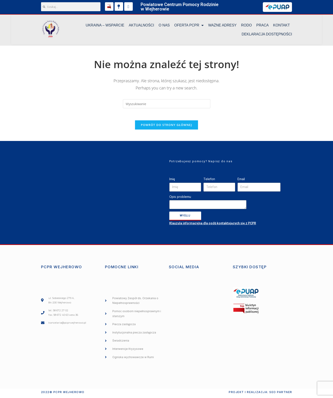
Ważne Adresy (222, 26)
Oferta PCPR (189, 26)
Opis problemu (180, 199)
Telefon (209, 181)
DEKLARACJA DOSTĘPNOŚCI (267, 35)
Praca (262, 26)
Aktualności (141, 26)
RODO (246, 26)
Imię (172, 181)
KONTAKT (281, 26)
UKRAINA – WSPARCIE (105, 26)
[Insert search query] (166, 104)
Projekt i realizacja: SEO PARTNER (260, 394)
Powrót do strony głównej (166, 127)
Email (241, 181)
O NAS (164, 26)
